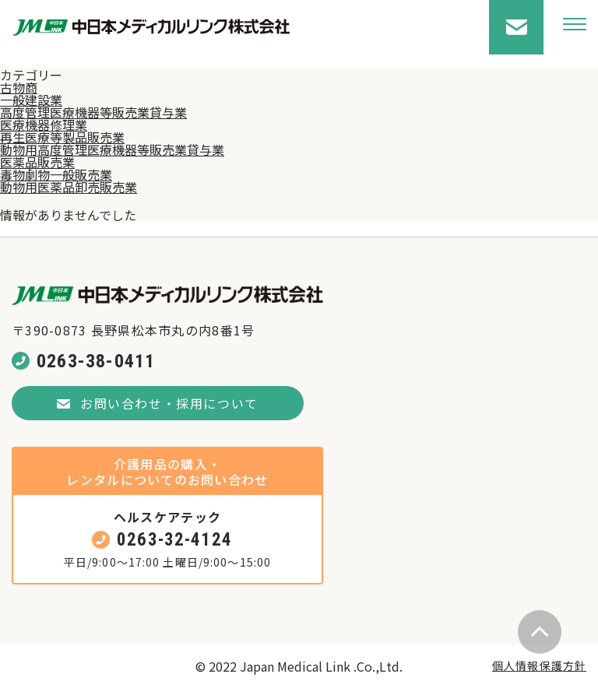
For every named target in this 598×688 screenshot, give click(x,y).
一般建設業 (31, 99)
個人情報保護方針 (539, 665)
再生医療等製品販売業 (62, 137)
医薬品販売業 (37, 162)
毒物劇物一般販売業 (56, 174)
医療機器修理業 (43, 124)
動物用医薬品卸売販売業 (68, 187)
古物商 (18, 87)
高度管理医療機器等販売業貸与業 (93, 112)
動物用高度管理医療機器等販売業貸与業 (112, 149)
